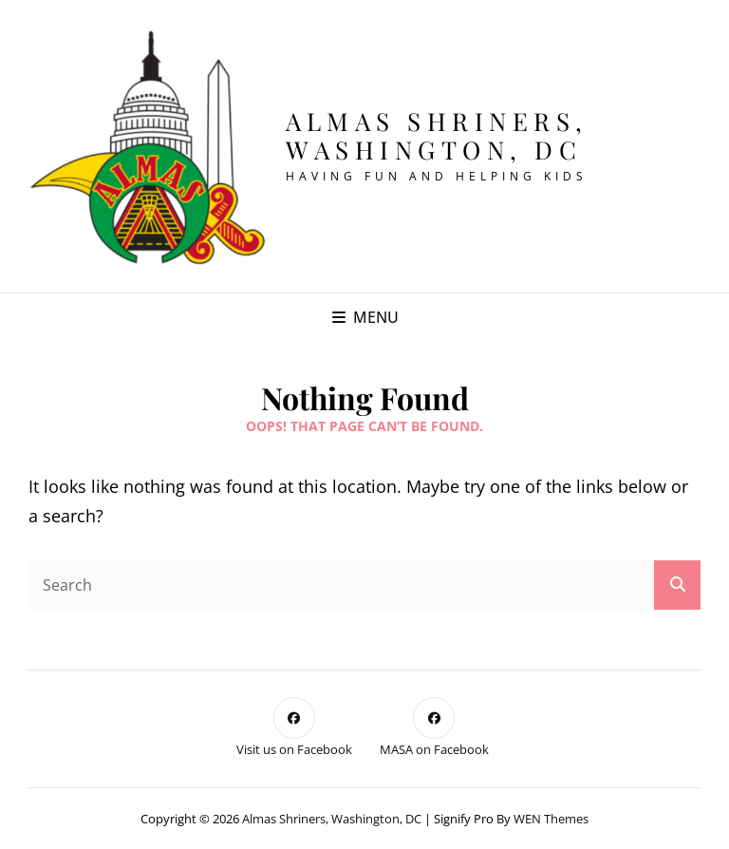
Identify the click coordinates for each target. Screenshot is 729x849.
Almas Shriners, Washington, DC (437, 135)
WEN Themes (551, 818)
